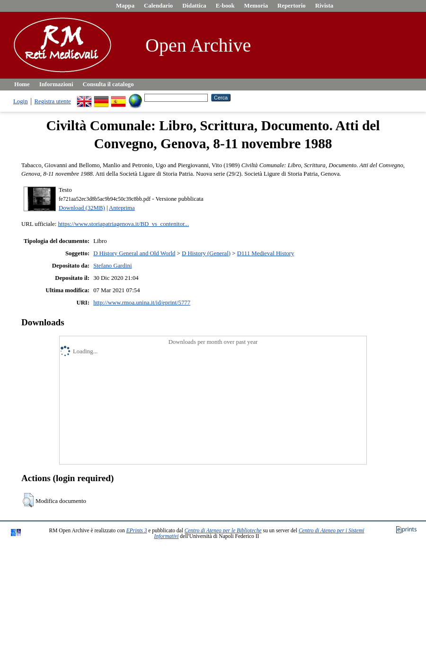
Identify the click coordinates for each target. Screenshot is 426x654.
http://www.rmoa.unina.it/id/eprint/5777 (141, 302)
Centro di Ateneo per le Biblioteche (223, 530)
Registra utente (53, 101)
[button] (28, 500)
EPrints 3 (136, 530)
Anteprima (122, 208)
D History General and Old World (134, 253)
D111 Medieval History (265, 253)
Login (20, 101)
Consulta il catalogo (108, 84)
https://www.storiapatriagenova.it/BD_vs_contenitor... (123, 224)
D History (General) (206, 253)
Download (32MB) (82, 208)
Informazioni (56, 84)
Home (22, 84)
